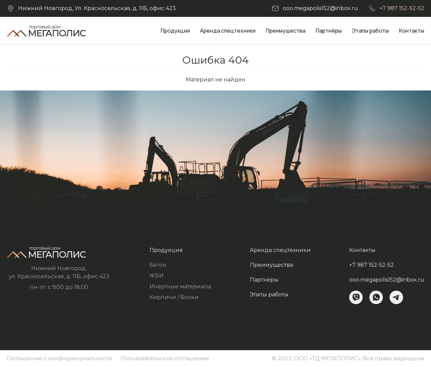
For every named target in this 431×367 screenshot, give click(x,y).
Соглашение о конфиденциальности (59, 358)
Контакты (411, 30)
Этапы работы (370, 30)
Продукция (175, 30)
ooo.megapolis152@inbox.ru (320, 8)
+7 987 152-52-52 (401, 8)
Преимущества (285, 30)
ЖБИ (157, 275)
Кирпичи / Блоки (174, 297)
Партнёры (329, 30)
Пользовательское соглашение (165, 358)
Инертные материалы (180, 286)
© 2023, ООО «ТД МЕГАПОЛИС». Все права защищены (348, 358)
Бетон (158, 265)
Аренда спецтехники (228, 30)
